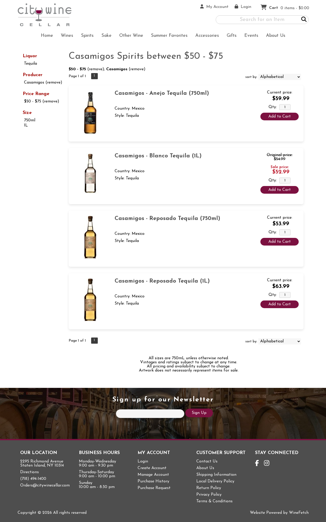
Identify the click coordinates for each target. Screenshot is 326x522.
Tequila (30, 64)
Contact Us (207, 461)
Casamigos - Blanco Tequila (158, 156)
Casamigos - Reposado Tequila (167, 219)
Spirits (85, 36)
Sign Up (199, 413)
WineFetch (299, 513)
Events (251, 35)
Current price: (279, 92)
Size (27, 112)
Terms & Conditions (214, 501)
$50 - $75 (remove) (41, 101)
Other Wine (129, 36)
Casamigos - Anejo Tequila (162, 93)
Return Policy (208, 488)
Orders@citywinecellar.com (45, 485)
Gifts (230, 36)
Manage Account (153, 475)
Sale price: (280, 167)
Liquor (30, 56)
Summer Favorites (167, 36)
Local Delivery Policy (215, 481)
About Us (274, 36)
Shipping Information (216, 475)
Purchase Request (154, 488)
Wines (65, 36)
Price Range (36, 93)
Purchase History (153, 481)
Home (47, 35)
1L (26, 125)
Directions (29, 472)
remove (95, 69)
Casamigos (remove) (43, 82)
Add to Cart (279, 116)
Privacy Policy (209, 495)
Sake (106, 35)
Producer (32, 75)
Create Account (152, 468)
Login (143, 461)
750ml (29, 120)
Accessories (205, 36)
